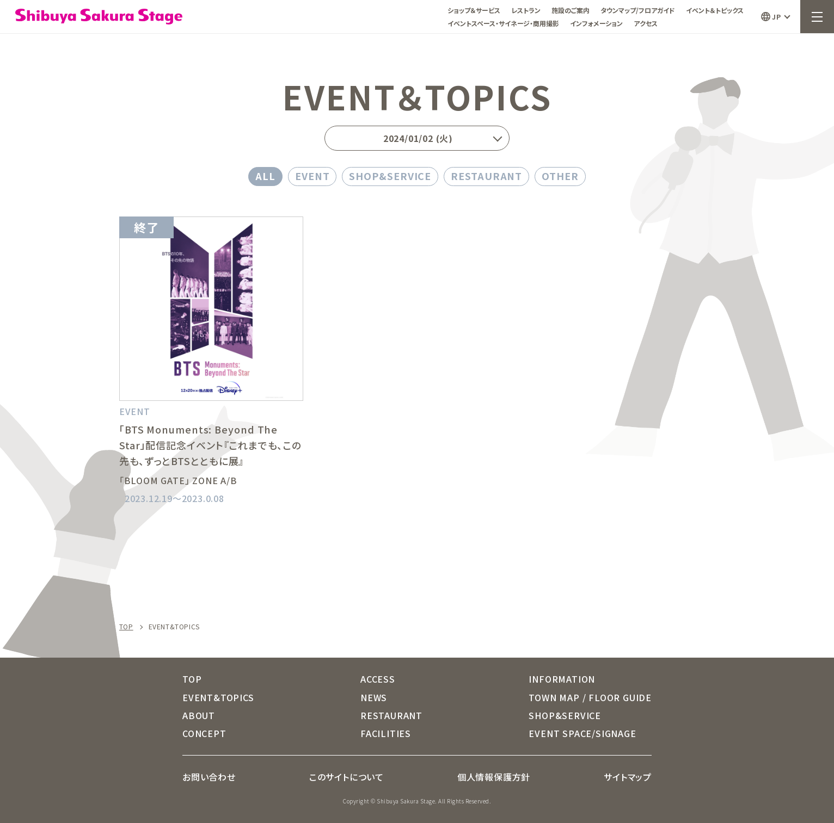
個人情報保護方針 (493, 776)
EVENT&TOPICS (218, 697)
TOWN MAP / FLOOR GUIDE (590, 697)
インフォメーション (596, 23)
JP (776, 16)
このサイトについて (346, 776)
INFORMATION (562, 678)
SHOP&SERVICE (390, 176)
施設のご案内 (570, 10)
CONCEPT (204, 733)
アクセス (646, 23)
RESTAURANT (486, 176)
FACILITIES (385, 733)
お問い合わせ (209, 776)
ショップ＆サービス (473, 10)
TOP (126, 626)
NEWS (373, 697)
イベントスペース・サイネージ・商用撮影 (503, 23)
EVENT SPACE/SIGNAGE (582, 733)
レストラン (526, 10)
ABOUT (198, 715)
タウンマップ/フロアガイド (637, 10)
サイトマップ (628, 776)
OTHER (560, 176)
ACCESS (377, 678)
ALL (265, 176)
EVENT (312, 176)
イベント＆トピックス (715, 10)
